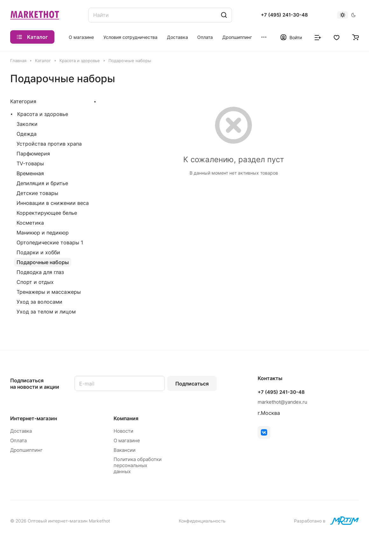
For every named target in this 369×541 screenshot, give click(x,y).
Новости (123, 431)
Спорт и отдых (35, 282)
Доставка (21, 431)
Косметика (30, 223)
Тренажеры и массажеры (49, 292)
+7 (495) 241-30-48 (284, 15)
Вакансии (125, 450)
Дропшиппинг (26, 450)
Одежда (27, 134)
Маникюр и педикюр (43, 232)
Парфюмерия (33, 153)
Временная (30, 173)
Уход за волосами (39, 302)
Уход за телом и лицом (46, 311)
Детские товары (37, 193)
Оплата (18, 440)
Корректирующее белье (47, 213)
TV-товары (30, 163)
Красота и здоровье (42, 114)
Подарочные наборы (43, 262)
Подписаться (192, 383)
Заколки (27, 124)
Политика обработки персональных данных (138, 465)
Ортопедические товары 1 (50, 242)
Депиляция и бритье (42, 183)
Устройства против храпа (49, 144)
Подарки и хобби (38, 252)
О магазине (127, 440)
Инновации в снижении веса (53, 203)
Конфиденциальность (202, 520)
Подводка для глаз (40, 272)
